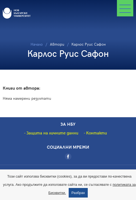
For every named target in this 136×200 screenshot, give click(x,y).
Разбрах (78, 193)
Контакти (96, 133)
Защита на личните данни (52, 133)
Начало (37, 44)
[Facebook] (68, 156)
